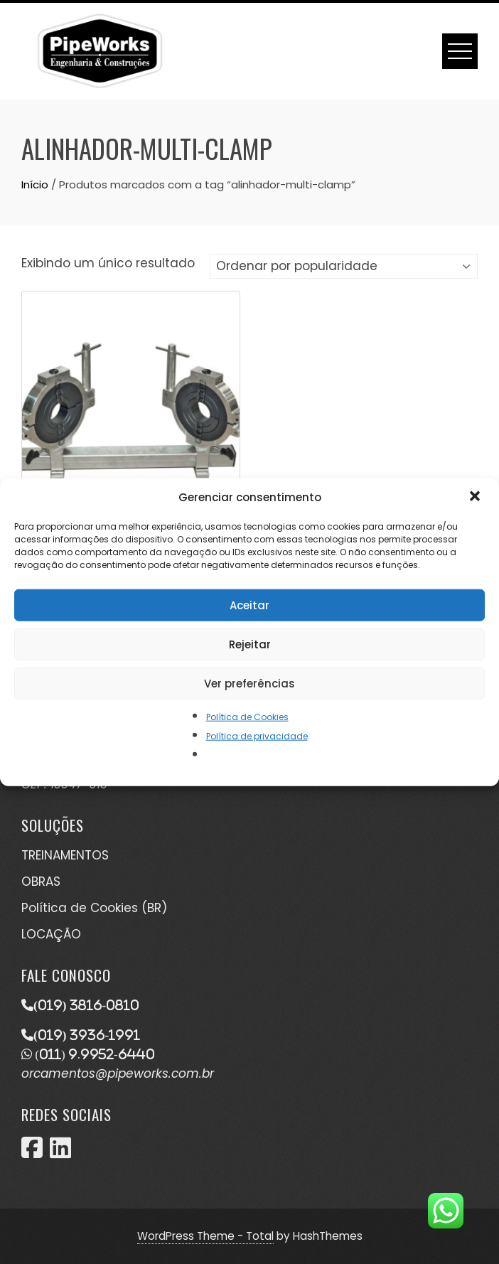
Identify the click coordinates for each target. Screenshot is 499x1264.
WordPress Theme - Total (205, 1235)
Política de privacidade (257, 736)
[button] (476, 497)
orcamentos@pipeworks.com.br (117, 1073)
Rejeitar (250, 643)
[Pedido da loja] (344, 266)
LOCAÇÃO (51, 934)
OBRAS (40, 881)
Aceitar (249, 604)
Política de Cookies (247, 717)
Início (34, 184)
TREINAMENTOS (65, 855)
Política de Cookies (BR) (94, 907)
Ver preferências (249, 682)
